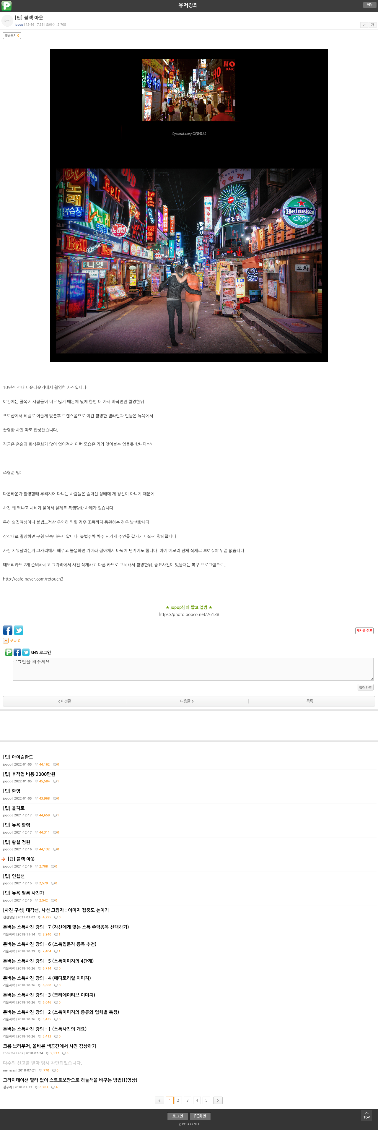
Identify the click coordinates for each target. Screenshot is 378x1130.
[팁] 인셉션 (190, 881)
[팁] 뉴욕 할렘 (190, 830)
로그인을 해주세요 (193, 669)
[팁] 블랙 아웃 (190, 864)
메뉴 (370, 5)
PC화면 (200, 1116)
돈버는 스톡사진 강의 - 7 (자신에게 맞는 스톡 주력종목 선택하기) (190, 932)
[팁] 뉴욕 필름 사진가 (190, 898)
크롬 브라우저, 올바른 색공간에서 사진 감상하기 (190, 1051)
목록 (310, 701)
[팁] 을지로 (190, 813)
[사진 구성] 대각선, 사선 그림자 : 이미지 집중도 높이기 (190, 915)
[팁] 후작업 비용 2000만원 (190, 779)
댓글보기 (12, 35)
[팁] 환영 (190, 796)
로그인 (177, 1116)
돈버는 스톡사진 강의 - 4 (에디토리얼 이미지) (190, 983)
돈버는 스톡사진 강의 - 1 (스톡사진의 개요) (190, 1034)
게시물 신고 (364, 630)
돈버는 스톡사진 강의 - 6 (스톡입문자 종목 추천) (190, 949)
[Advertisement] (189, 725)
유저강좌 (188, 5)
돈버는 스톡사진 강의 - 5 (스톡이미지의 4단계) (190, 966)
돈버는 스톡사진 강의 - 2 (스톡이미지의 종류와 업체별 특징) (190, 1017)
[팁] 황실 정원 (190, 847)
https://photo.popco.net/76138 (189, 614)
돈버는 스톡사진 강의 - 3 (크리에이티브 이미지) (190, 1000)
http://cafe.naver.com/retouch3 (33, 579)
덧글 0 (11, 640)
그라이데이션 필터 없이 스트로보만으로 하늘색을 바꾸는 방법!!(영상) (190, 1085)
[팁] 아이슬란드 (190, 762)
